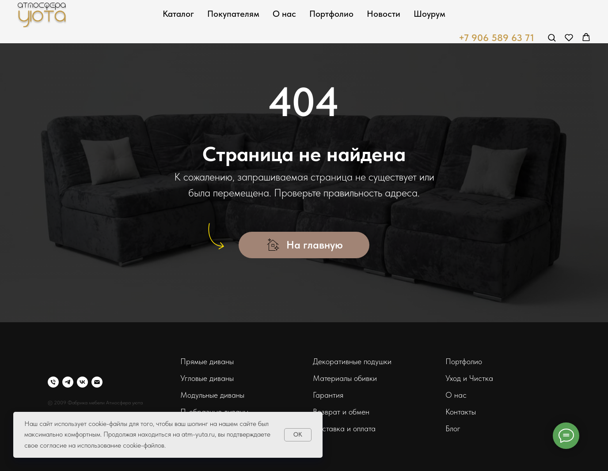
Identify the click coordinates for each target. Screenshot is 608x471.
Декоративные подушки (352, 361)
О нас (284, 13)
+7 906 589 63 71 (496, 37)
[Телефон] (53, 382)
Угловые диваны (207, 378)
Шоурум (429, 13)
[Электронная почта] (97, 382)
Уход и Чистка (469, 378)
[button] (551, 37)
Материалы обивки (345, 378)
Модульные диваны (212, 394)
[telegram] (67, 382)
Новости (383, 13)
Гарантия (328, 394)
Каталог (178, 13)
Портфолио (331, 13)
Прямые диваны (207, 361)
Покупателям (233, 13)
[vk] (82, 382)
